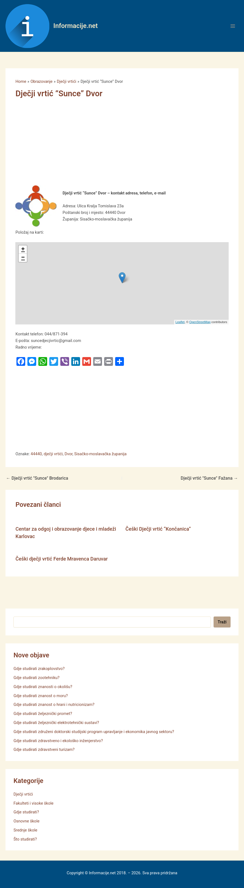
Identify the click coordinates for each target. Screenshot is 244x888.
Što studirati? (25, 839)
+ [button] (23, 249)
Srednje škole (25, 830)
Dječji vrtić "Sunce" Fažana (209, 478)
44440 (36, 453)
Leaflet (180, 322)
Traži (222, 622)
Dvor (68, 453)
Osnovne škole (26, 821)
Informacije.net (75, 26)
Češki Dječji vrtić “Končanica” (158, 529)
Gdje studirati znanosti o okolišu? (42, 686)
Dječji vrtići (23, 794)
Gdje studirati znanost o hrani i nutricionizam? (53, 704)
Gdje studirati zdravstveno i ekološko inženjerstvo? (58, 740)
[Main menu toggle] (233, 26)
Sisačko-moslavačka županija (100, 453)
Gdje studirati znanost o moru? (40, 695)
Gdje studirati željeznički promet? (42, 713)
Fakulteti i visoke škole (33, 803)
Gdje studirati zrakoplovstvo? (39, 668)
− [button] (23, 258)
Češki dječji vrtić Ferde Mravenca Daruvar (61, 559)
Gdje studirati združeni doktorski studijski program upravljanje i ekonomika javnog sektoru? (93, 731)
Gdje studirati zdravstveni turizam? (44, 749)
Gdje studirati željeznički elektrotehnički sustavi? (56, 722)
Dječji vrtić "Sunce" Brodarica (37, 478)
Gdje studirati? (26, 812)
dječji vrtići (53, 453)
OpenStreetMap (200, 322)
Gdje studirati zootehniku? (36, 677)
